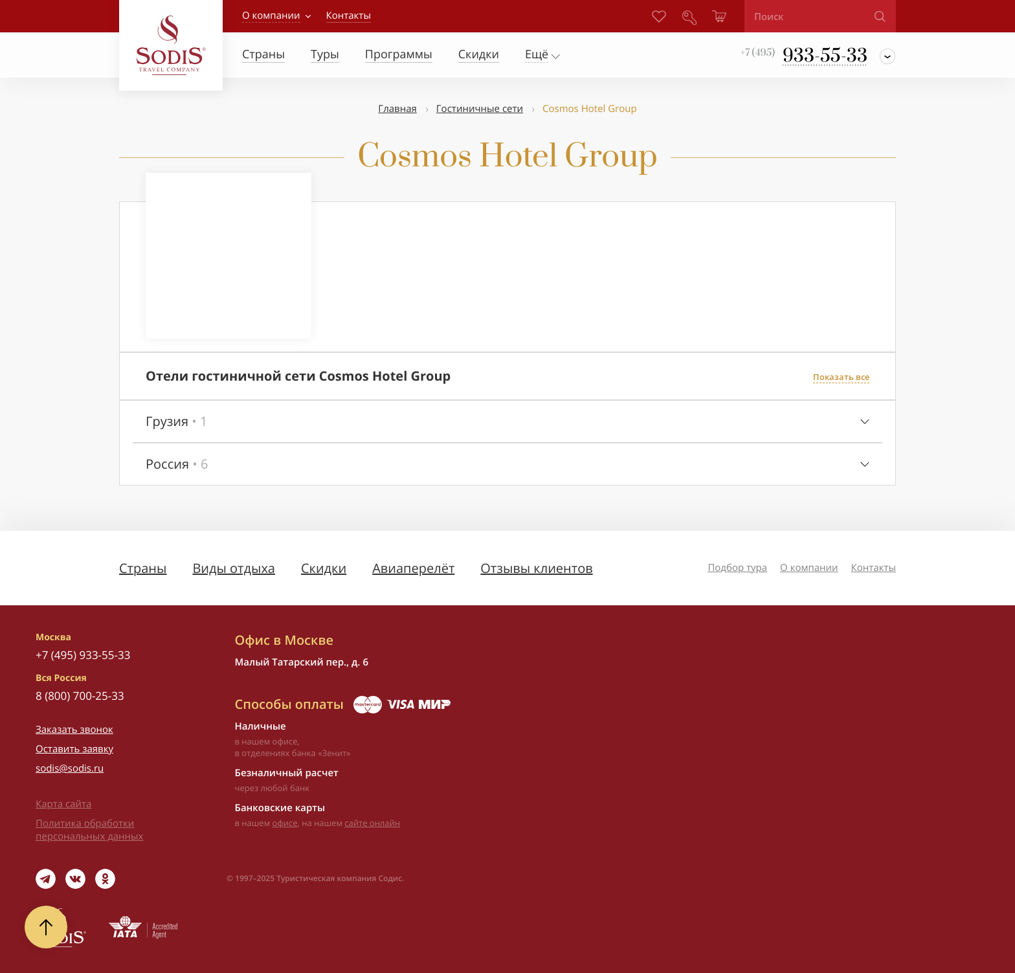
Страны (142, 568)
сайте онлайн (372, 823)
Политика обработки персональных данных (89, 830)
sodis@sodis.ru (70, 768)
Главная (397, 108)
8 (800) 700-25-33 (80, 695)
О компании (271, 15)
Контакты (873, 567)
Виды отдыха (233, 568)
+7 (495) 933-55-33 (83, 654)
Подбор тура (737, 567)
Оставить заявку (74, 749)
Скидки (323, 568)
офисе (285, 823)
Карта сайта (63, 804)
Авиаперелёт (413, 568)
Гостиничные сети (479, 108)
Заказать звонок (74, 729)
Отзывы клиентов (536, 568)
